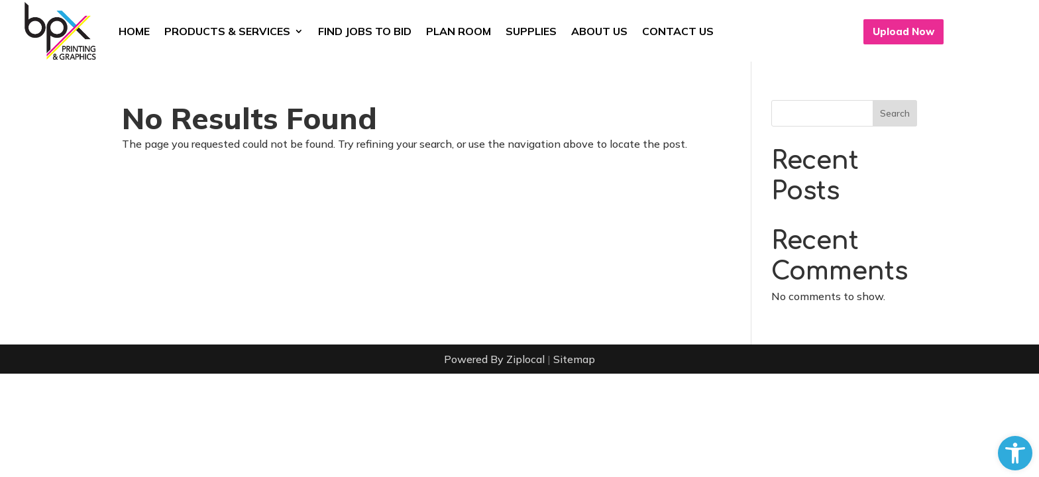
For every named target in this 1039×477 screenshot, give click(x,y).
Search (895, 113)
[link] (1015, 453)
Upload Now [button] (903, 31)
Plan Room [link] (458, 31)
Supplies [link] (531, 31)
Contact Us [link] (678, 31)
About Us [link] (599, 31)
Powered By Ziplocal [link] (494, 359)
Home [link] (134, 31)
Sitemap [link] (574, 359)
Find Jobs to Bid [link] (364, 31)
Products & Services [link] (227, 31)
